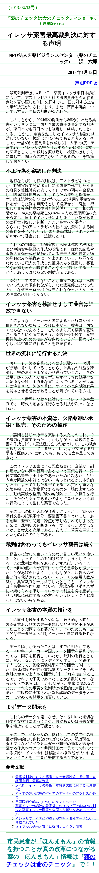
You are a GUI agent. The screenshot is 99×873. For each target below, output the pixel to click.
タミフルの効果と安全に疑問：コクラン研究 (48, 826)
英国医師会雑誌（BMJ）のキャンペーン (45, 802)
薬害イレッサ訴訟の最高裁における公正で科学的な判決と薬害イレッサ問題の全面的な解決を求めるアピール (55, 810)
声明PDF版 (86, 82)
